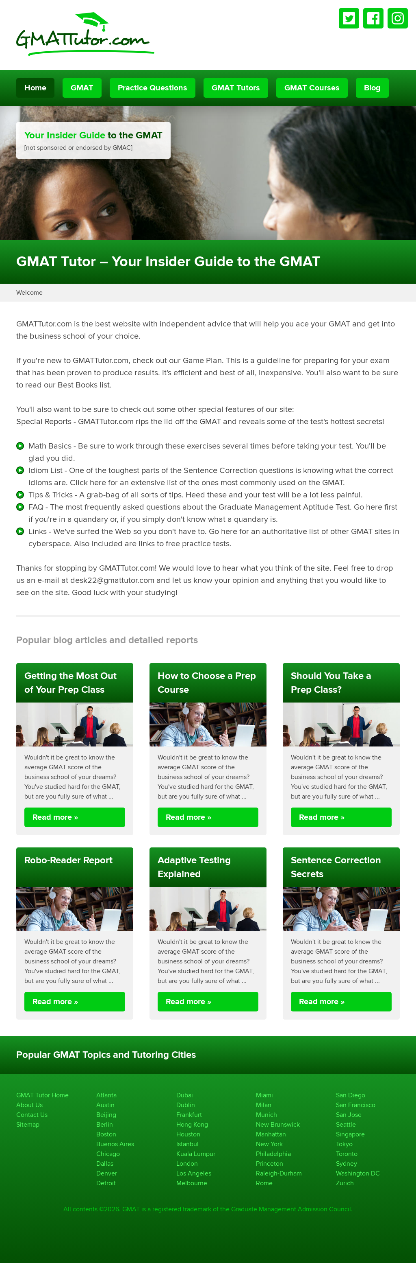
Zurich (345, 1183)
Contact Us (32, 1115)
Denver (106, 1173)
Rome (264, 1183)
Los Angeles (193, 1173)
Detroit (106, 1183)
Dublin (185, 1105)
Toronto (347, 1154)
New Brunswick (278, 1124)
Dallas (104, 1163)
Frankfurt (189, 1115)
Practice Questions (152, 88)
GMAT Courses (312, 88)
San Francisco (355, 1105)
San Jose (349, 1115)
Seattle (346, 1124)
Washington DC (358, 1173)
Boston (106, 1134)
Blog (372, 88)
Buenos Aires (115, 1144)
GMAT (82, 88)
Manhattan (271, 1134)
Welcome (29, 292)
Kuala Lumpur (195, 1154)
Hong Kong (192, 1124)
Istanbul (187, 1144)
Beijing (106, 1115)
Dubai (184, 1095)
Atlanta (106, 1095)
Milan (263, 1105)
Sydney (346, 1163)
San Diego (350, 1095)
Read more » (55, 817)
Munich (266, 1115)
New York (269, 1144)
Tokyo (344, 1144)
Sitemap (27, 1124)
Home (35, 88)
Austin (105, 1105)
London (187, 1163)
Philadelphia (273, 1154)
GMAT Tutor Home (42, 1095)
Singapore (350, 1134)
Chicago (108, 1154)
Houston (188, 1134)
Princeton (269, 1163)
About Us (29, 1105)
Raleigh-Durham (279, 1173)
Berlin (104, 1124)
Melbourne (191, 1183)
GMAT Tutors (236, 88)
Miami (264, 1095)
